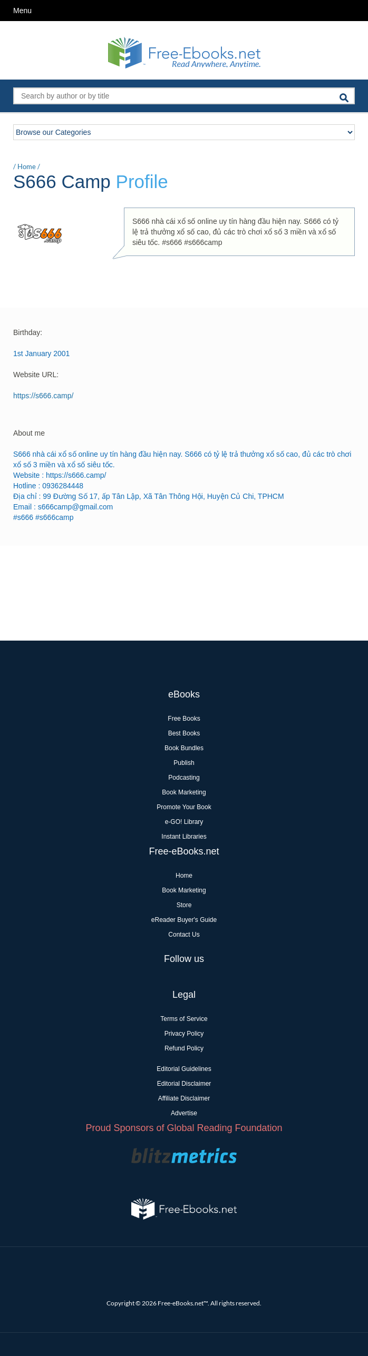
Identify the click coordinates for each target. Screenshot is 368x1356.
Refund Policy (184, 1048)
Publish (183, 763)
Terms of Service (183, 1019)
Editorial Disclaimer (184, 1083)
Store (184, 905)
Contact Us (183, 934)
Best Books (184, 733)
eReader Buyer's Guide (184, 919)
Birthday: (27, 332)
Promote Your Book (184, 807)
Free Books (184, 718)
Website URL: (36, 374)
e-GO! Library (184, 822)
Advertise (184, 1113)
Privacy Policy (184, 1033)
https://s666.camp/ (43, 395)
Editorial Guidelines (184, 1069)
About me (29, 433)
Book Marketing (184, 792)
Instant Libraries (183, 836)
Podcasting (183, 777)
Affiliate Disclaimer (184, 1098)
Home (26, 166)
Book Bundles (184, 748)
